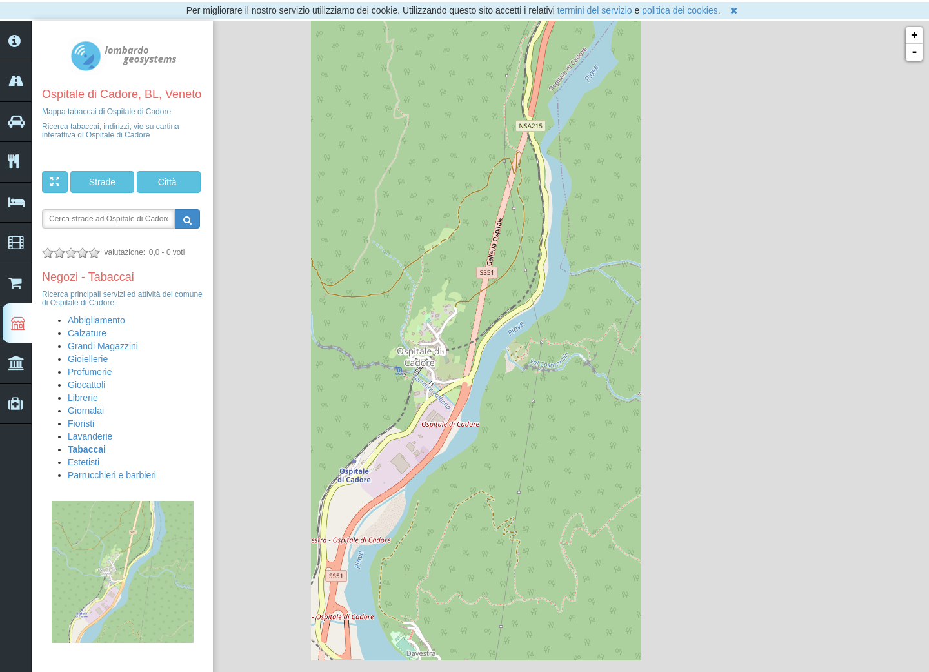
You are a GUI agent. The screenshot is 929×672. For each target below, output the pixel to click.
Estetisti (83, 462)
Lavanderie (90, 436)
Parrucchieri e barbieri (112, 475)
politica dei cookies (680, 10)
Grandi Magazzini (103, 346)
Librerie (83, 397)
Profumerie (90, 372)
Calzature (87, 333)
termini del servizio (594, 10)
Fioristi (81, 423)
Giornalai (86, 410)
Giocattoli (86, 385)
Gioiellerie (88, 359)
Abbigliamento (96, 320)
